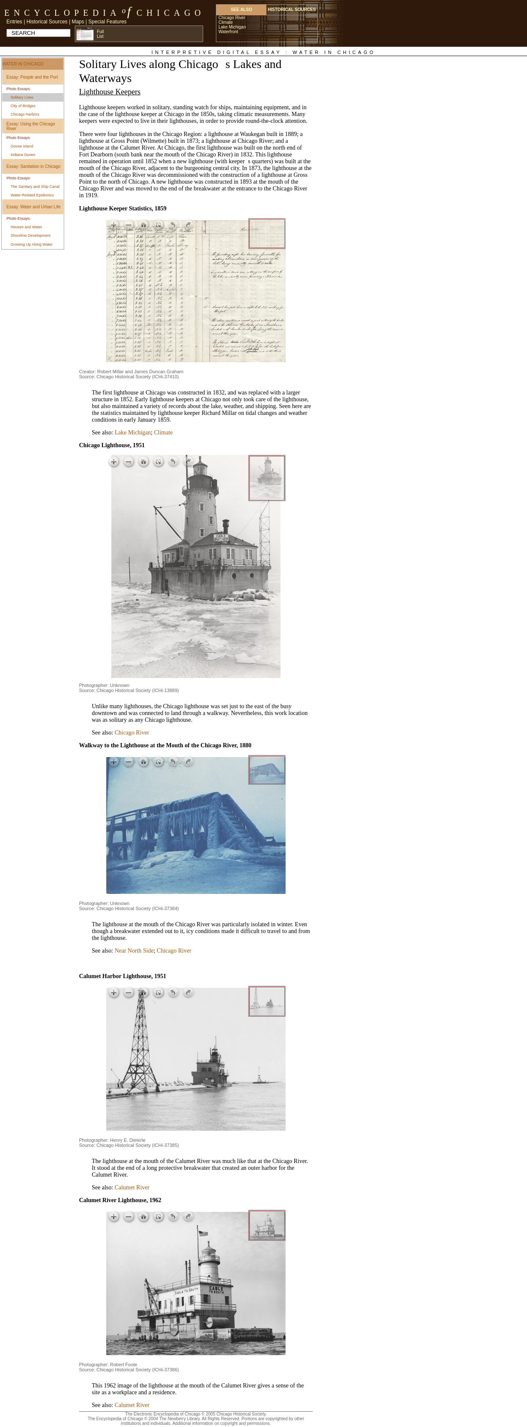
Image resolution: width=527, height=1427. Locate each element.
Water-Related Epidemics (32, 195)
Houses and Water (26, 227)
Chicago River (132, 732)
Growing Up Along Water (32, 244)
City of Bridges (23, 106)
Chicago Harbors (25, 114)
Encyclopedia (62, 12)
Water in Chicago (22, 64)
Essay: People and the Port (32, 77)
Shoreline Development (31, 235)
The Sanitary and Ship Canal (35, 186)
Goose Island (22, 146)
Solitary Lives (22, 97)
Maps (78, 22)
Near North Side (134, 951)
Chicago (170, 12)
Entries (14, 22)
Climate (163, 432)
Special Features (107, 22)
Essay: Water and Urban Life (33, 206)
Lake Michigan (133, 432)
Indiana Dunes (23, 155)
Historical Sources (47, 22)
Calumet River (132, 1187)
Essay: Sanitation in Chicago (33, 166)
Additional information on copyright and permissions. (222, 1423)
